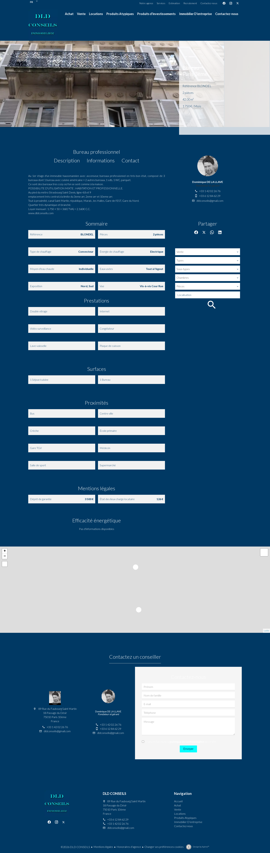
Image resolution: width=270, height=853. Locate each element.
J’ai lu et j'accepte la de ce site (181, 741)
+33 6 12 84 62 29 (209, 195)
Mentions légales (103, 846)
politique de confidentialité (187, 741)
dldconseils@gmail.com (209, 200)
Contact (130, 160)
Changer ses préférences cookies (164, 846)
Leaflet (266, 631)
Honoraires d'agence (129, 846)
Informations (101, 160)
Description (67, 160)
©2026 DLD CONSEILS (75, 847)
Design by (201, 846)
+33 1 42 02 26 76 (209, 191)
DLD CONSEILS (114, 793)
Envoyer (188, 748)
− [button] (5, 556)
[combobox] (207, 251)
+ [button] (5, 551)
